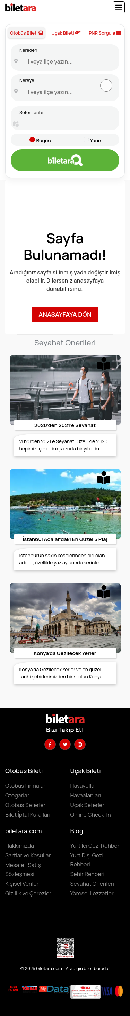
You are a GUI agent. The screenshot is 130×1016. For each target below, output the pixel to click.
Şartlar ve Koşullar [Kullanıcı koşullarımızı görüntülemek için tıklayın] (28, 855)
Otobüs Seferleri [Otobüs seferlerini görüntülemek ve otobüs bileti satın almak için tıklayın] (26, 805)
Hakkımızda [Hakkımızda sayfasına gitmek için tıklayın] (19, 845)
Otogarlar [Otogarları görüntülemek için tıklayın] (17, 795)
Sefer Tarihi (31, 112)
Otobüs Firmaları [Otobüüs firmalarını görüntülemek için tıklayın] (26, 785)
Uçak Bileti (65, 33)
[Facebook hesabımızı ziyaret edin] (50, 744)
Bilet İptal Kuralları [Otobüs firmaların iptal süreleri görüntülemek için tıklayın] (27, 814)
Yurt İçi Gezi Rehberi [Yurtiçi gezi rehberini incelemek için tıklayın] (95, 845)
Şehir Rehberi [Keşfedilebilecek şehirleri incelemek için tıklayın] (87, 874)
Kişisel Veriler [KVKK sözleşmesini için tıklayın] (21, 883)
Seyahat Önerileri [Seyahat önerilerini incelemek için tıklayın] (92, 883)
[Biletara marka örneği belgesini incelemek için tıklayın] (13, 988)
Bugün (43, 140)
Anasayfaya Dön (64, 314)
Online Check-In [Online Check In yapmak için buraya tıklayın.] (90, 814)
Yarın (95, 140)
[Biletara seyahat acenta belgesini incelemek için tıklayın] (30, 988)
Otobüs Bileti (26, 33)
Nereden (28, 50)
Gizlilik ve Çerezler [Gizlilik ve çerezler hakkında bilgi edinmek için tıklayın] (28, 893)
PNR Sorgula (105, 33)
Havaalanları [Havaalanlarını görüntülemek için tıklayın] (85, 795)
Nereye (26, 80)
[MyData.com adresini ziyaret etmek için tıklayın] (54, 989)
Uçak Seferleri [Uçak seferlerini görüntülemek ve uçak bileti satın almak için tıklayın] (88, 805)
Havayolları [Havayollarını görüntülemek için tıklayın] (84, 785)
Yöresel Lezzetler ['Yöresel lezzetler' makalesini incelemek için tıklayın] (92, 893)
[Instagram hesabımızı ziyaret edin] (80, 744)
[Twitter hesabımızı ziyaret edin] (65, 744)
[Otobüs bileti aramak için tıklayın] (65, 160)
